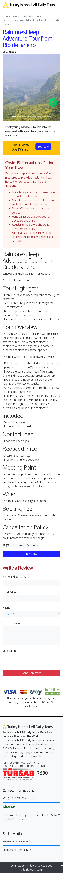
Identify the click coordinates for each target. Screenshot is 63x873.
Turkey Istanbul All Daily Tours (29, 5)
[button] (7, 87)
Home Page (10, 16)
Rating (6, 607)
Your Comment (12, 623)
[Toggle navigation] (5, 9)
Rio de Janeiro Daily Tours (24, 545)
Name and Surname (14, 576)
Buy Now (43, 146)
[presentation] (28, 660)
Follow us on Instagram (17, 849)
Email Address (11, 592)
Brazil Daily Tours (31, 16)
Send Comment (31, 673)
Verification (9, 650)
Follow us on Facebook (17, 841)
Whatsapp (9, 806)
